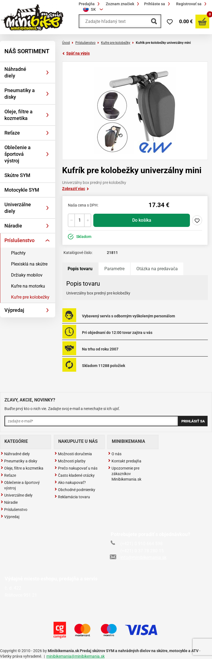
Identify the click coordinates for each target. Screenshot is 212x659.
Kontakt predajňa (124, 461)
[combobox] (94, 9)
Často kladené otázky (74, 475)
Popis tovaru (80, 268)
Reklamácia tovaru (72, 497)
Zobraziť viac (75, 188)
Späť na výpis (76, 53)
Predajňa (90, 4)
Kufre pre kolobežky (30, 297)
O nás (114, 454)
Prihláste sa (158, 4)
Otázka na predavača (157, 268)
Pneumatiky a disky (19, 93)
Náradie (13, 226)
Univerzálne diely (17, 208)
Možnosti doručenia (73, 454)
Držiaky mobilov (27, 275)
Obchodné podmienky (74, 489)
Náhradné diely (15, 72)
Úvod (66, 43)
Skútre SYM (17, 175)
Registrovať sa (192, 4)
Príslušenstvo (19, 240)
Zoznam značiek (123, 4)
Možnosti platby (70, 461)
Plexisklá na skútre (29, 264)
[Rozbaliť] (47, 72)
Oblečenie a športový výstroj (20, 485)
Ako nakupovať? (70, 482)
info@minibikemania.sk (138, 557)
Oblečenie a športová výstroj (17, 154)
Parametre (114, 268)
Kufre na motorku (28, 286)
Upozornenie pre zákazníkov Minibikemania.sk (124, 473)
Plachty (18, 253)
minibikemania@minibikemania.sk (75, 656)
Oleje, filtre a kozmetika (18, 115)
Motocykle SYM (21, 190)
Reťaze (12, 133)
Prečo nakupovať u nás (75, 468)
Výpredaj (14, 310)
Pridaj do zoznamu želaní (197, 220)
